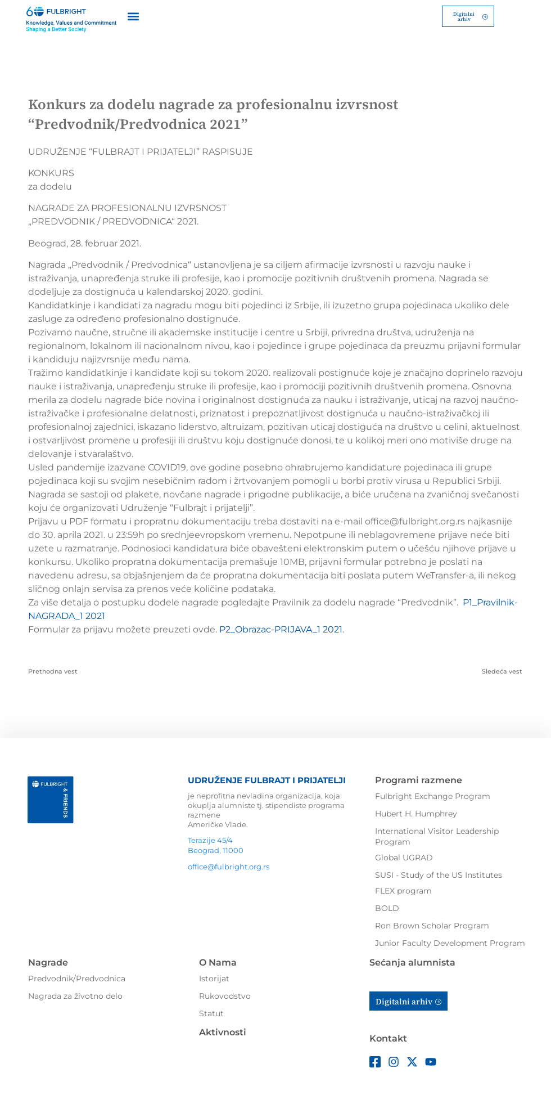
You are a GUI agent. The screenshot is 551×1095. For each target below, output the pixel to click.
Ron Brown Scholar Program (432, 924)
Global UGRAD (404, 856)
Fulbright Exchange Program (432, 795)
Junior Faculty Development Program (450, 942)
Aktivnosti (222, 1031)
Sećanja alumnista (412, 961)
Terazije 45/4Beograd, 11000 (215, 844)
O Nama (218, 961)
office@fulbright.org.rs (228, 865)
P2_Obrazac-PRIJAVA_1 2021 (280, 628)
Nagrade (48, 961)
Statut (211, 1012)
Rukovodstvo (225, 995)
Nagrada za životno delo (75, 995)
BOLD (387, 907)
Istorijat (214, 977)
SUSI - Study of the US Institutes (438, 874)
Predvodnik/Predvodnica (76, 977)
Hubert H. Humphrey (416, 812)
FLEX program (403, 890)
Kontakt (388, 1038)
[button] (133, 15)
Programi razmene (418, 779)
